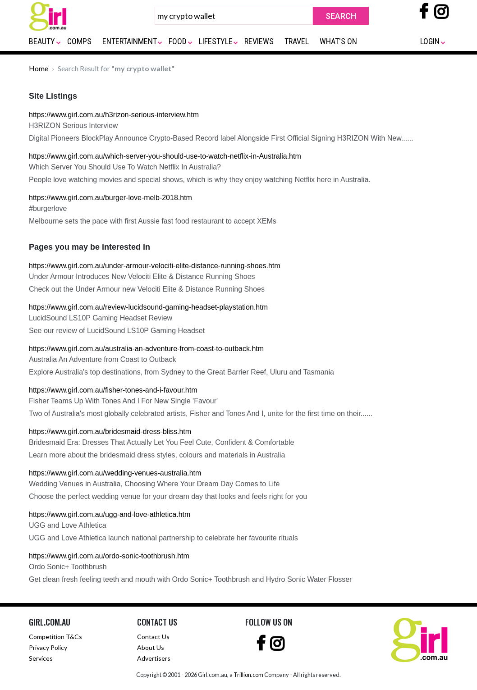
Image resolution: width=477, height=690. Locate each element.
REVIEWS (259, 41)
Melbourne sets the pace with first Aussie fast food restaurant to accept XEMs (152, 221)
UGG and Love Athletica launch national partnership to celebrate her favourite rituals (163, 538)
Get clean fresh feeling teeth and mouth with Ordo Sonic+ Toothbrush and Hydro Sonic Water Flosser (190, 579)
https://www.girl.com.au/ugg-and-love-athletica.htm (109, 514)
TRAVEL (296, 41)
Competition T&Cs (55, 636)
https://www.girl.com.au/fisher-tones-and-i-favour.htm (113, 390)
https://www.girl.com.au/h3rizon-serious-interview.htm (114, 115)
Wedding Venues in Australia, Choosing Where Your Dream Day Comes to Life (154, 484)
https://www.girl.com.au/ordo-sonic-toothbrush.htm (109, 556)
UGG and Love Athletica (67, 525)
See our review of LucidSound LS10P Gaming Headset (117, 330)
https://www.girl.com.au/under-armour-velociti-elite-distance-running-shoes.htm (154, 266)
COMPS (79, 41)
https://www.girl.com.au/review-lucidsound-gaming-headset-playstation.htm (148, 307)
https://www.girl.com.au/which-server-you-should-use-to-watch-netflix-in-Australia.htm (165, 156)
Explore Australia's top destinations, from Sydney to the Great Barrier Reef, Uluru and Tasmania (181, 372)
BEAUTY (42, 41)
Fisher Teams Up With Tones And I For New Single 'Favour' (123, 401)
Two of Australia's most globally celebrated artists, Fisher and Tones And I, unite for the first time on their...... (200, 413)
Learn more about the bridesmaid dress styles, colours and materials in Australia (157, 455)
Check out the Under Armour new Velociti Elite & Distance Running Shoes (147, 289)
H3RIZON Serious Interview (73, 125)
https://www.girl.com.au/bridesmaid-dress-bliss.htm (110, 431)
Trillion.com (248, 674)
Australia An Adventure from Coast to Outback (102, 359)
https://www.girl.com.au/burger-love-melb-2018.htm (110, 197)
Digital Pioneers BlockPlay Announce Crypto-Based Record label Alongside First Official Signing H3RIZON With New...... (221, 138)
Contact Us (153, 636)
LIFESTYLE (216, 41)
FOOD (178, 41)
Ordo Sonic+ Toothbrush (68, 567)
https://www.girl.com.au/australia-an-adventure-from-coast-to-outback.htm (146, 348)
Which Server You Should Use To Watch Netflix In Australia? (125, 167)
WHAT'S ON (338, 41)
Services (41, 658)
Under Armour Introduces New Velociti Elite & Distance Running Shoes (142, 276)
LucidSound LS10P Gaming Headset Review (100, 318)
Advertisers (153, 658)
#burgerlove (48, 208)
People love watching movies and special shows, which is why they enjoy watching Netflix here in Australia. (200, 179)
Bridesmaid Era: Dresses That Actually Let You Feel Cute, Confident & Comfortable (161, 442)
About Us (150, 647)
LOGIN (430, 41)
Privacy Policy (48, 647)
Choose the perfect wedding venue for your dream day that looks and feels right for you (168, 496)
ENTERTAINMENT (129, 41)
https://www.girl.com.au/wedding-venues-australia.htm (115, 473)
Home (38, 68)
